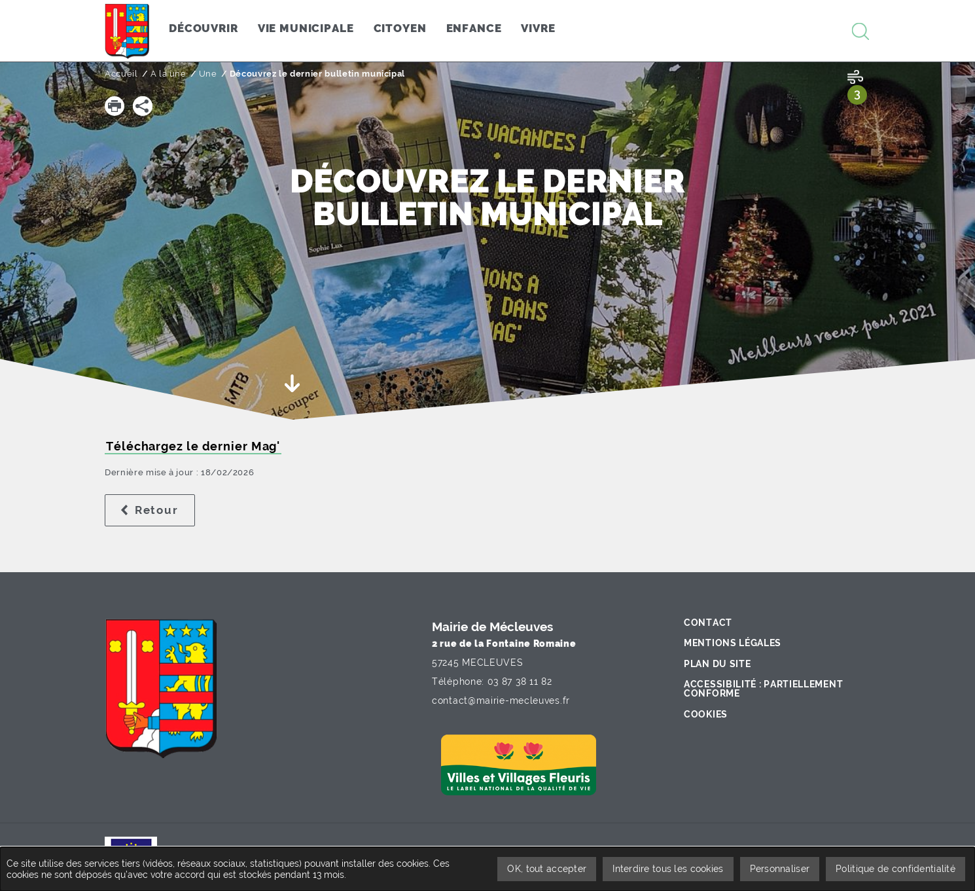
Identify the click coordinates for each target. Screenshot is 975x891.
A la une (168, 74)
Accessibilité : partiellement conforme (763, 689)
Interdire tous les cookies (667, 869)
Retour (165, 510)
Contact (708, 622)
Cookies (706, 714)
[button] (114, 106)
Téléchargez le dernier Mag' (193, 446)
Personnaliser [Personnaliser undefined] (780, 869)
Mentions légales (732, 643)
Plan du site (717, 664)
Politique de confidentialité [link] (895, 869)
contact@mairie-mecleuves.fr (501, 700)
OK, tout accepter (546, 869)
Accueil (121, 74)
